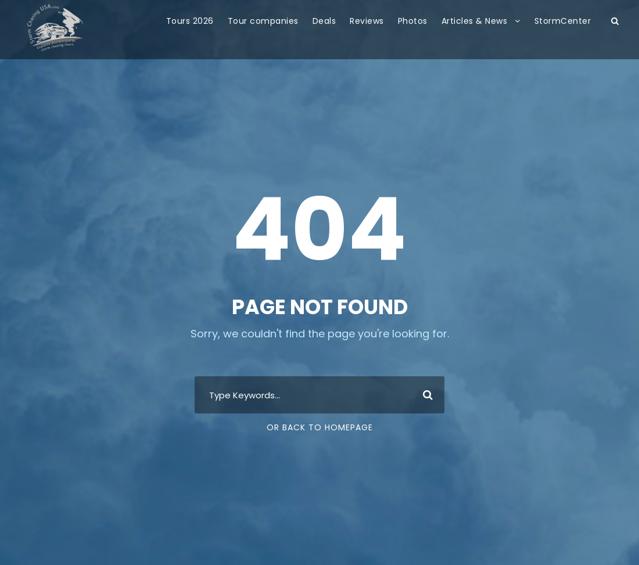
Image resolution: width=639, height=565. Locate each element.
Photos (413, 21)
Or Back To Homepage (320, 427)
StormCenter (562, 21)
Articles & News (474, 21)
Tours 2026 (190, 21)
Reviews (367, 21)
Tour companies (263, 21)
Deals (324, 21)
